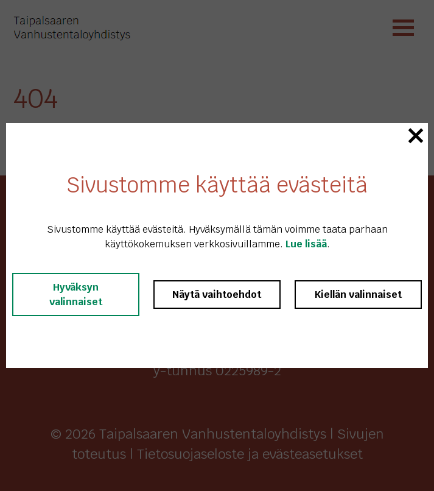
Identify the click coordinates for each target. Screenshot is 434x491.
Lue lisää (306, 244)
